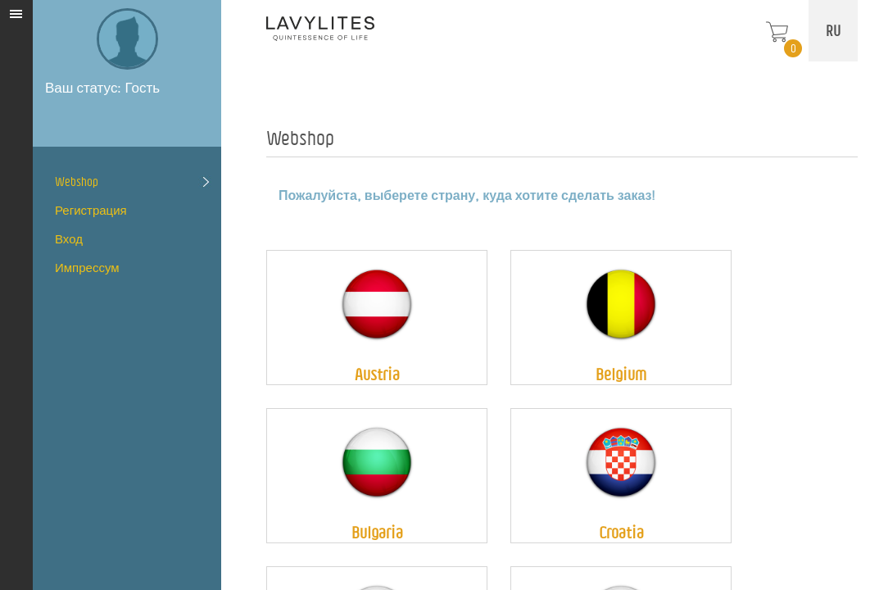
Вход (69, 239)
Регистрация (91, 210)
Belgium (621, 374)
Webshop (76, 181)
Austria (377, 374)
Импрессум (87, 267)
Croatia (621, 532)
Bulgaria (377, 532)
